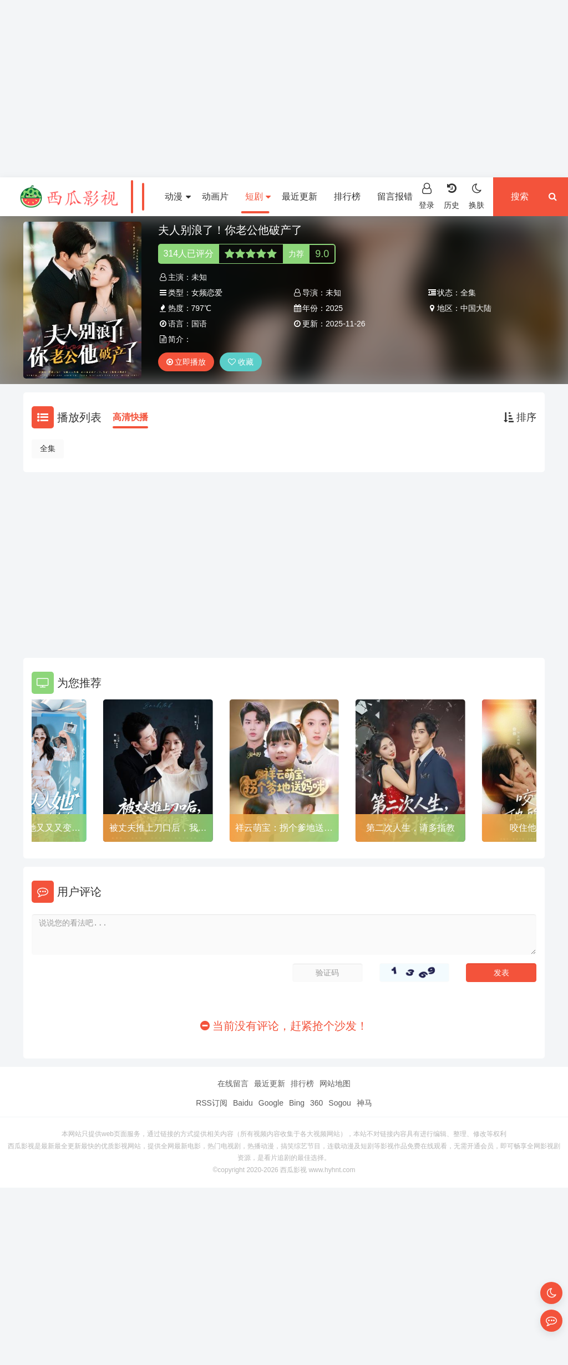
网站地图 (335, 1083)
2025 (334, 308)
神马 (364, 1102)
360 (316, 1102)
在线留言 (232, 1083)
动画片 (215, 196)
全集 (47, 448)
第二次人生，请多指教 (410, 827)
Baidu (243, 1102)
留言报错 (395, 196)
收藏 (240, 361)
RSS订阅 (211, 1102)
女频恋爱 (206, 292)
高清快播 (130, 417)
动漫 (177, 196)
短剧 (258, 196)
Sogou (339, 1102)
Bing (297, 1102)
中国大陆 (475, 308)
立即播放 (186, 361)
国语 (199, 323)
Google (270, 1102)
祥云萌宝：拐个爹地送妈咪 (284, 829)
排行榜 (347, 196)
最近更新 (299, 196)
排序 (520, 417)
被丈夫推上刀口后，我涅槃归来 (158, 829)
